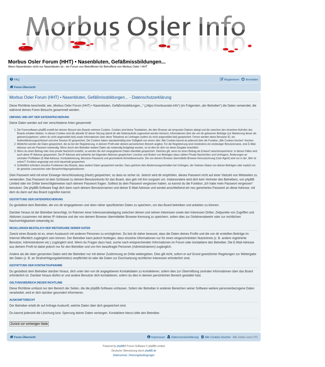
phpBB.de (150, 350)
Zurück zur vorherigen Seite (29, 324)
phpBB (120, 346)
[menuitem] (14, 79)
